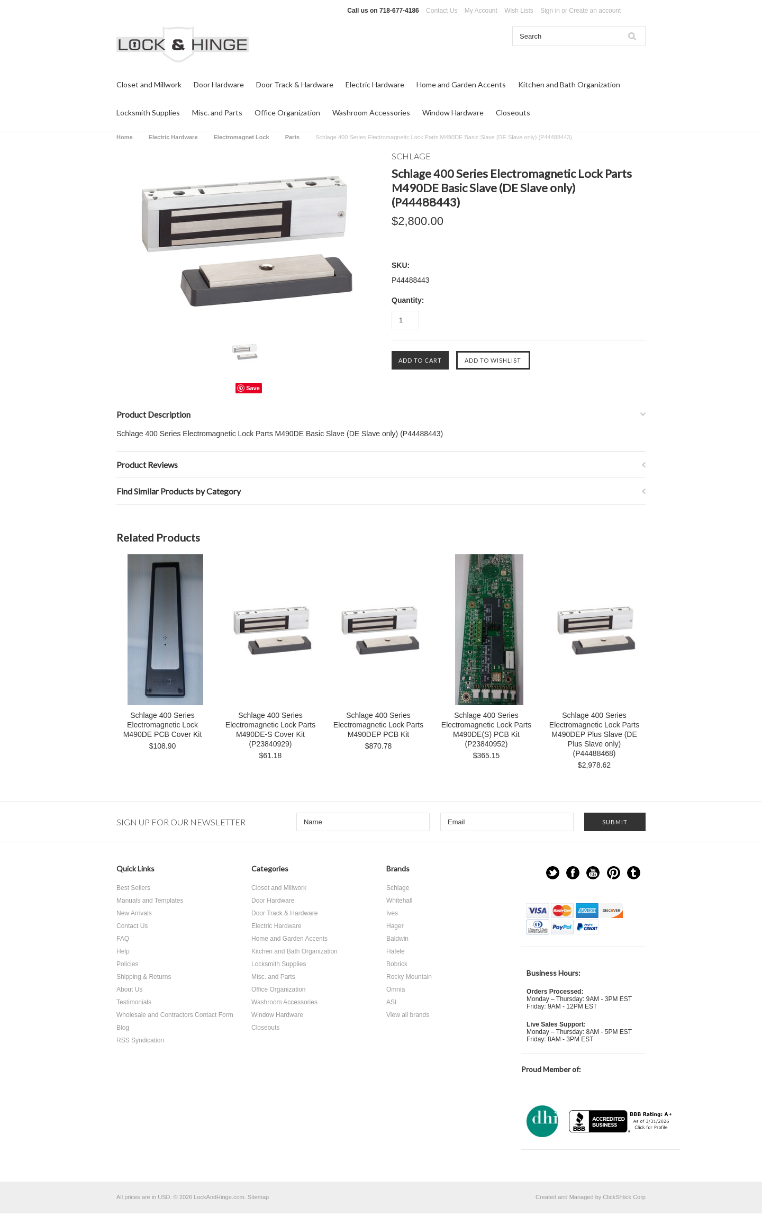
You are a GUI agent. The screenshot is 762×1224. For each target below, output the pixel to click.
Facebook (572, 872)
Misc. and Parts (217, 112)
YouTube (593, 872)
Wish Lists (518, 10)
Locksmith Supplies (148, 112)
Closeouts (513, 112)
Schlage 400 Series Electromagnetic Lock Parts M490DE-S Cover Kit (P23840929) (270, 729)
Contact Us (441, 10)
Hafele (395, 951)
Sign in (550, 10)
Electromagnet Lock (241, 137)
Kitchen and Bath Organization (569, 84)
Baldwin (397, 938)
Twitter (552, 872)
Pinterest (613, 872)
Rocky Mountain (409, 976)
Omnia (395, 989)
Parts (292, 137)
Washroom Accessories (371, 112)
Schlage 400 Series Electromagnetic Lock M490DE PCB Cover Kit (162, 725)
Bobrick (396, 964)
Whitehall (399, 900)
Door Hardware (219, 84)
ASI (391, 1002)
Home (124, 137)
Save (253, 388)
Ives (392, 913)
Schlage (397, 888)
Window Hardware (453, 112)
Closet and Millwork (149, 84)
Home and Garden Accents (461, 84)
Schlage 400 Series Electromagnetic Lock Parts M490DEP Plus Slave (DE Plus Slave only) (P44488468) (594, 734)
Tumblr (633, 872)
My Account (481, 10)
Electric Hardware (375, 84)
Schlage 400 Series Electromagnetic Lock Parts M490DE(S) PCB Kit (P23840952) (486, 729)
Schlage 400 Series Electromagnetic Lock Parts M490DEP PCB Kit (378, 725)
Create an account (595, 10)
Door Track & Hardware (294, 84)
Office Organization (287, 112)
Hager (395, 926)
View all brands (407, 1015)
